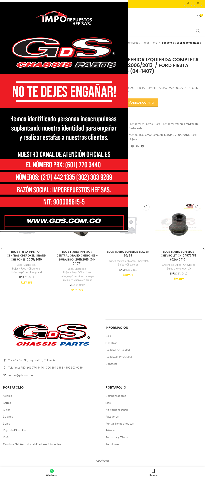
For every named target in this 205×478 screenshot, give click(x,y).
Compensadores (116, 396)
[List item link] (51, 375)
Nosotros (111, 343)
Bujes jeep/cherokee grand (26, 272)
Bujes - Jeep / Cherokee (26, 268)
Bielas (6, 409)
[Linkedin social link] (137, 146)
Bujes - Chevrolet (128, 264)
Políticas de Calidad (118, 350)
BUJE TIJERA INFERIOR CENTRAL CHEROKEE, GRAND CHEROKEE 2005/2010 (26, 256)
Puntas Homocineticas (120, 423)
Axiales (7, 396)
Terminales (112, 444)
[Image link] (51, 334)
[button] (145, 206)
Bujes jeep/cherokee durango (77, 276)
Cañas (7, 437)
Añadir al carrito (141, 102)
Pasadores (112, 416)
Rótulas (110, 430)
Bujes (6, 423)
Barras (7, 402)
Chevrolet (142, 261)
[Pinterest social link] (132, 146)
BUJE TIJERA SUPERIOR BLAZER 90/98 (128, 254)
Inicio (109, 336)
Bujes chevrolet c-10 (179, 268)
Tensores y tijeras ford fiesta (181, 123)
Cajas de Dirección (14, 430)
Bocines (8, 416)
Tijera (133, 139)
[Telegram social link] (142, 146)
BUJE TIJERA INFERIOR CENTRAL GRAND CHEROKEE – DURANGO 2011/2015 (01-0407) (77, 258)
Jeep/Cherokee (26, 264)
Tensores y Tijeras (117, 437)
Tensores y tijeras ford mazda (181, 42)
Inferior (132, 134)
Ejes (108, 402)
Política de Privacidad (119, 357)
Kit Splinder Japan (117, 409)
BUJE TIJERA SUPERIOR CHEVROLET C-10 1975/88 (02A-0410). (179, 256)
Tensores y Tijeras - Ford (141, 42)
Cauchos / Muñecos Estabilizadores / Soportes (32, 444)
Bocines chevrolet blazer (121, 261)
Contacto (112, 364)
